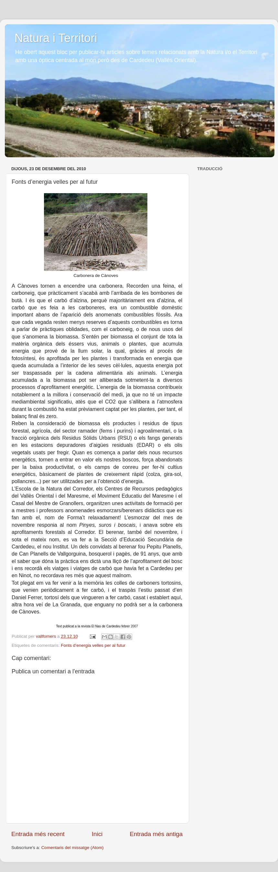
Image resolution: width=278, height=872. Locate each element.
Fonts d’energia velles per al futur (93, 645)
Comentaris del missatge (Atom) (72, 847)
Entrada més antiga (156, 834)
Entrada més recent (38, 834)
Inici (97, 834)
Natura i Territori (56, 38)
